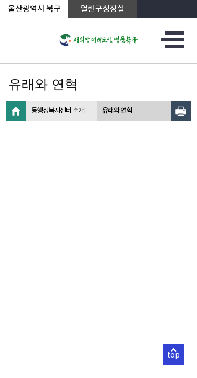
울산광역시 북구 (34, 9)
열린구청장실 (102, 9)
